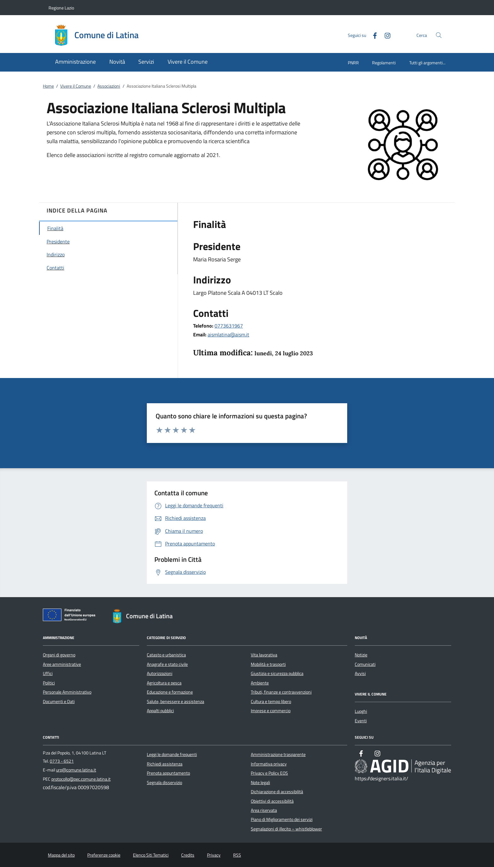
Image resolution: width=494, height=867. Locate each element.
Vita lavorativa (264, 654)
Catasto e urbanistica (166, 654)
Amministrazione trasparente (278, 754)
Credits (187, 855)
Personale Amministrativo (67, 692)
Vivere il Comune (75, 86)
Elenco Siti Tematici (151, 855)
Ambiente (260, 682)
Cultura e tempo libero (271, 701)
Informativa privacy (269, 763)
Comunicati (365, 664)
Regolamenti (384, 62)
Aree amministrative (62, 664)
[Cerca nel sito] (438, 35)
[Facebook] (372, 35)
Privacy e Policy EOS (269, 773)
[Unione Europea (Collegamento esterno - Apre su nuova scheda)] (71, 616)
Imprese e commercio (270, 710)
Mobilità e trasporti (268, 664)
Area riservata (264, 810)
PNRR (353, 62)
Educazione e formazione (170, 692)
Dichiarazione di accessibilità (277, 791)
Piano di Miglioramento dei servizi (282, 819)
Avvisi (360, 673)
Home (48, 86)
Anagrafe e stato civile (167, 664)
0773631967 (229, 325)
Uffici (48, 673)
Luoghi (361, 711)
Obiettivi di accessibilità (272, 801)
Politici (49, 682)
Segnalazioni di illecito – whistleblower (286, 828)
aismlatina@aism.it (228, 334)
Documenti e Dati (59, 701)
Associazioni (108, 86)
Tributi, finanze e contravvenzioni (281, 692)
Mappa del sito (61, 855)
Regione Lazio (61, 7)
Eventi (361, 720)
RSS (237, 855)
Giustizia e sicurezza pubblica (277, 673)
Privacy (214, 855)
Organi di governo (59, 654)
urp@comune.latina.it (76, 769)
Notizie (361, 654)
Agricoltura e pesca (164, 682)
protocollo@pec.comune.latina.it (81, 779)
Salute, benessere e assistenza (175, 701)
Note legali (260, 782)
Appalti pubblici (160, 710)
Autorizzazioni (159, 673)
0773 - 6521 (62, 761)
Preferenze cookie (103, 855)
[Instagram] (385, 35)
